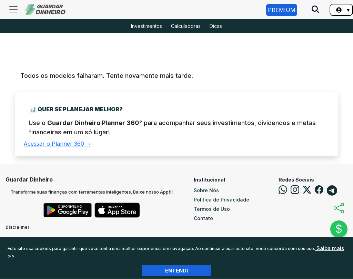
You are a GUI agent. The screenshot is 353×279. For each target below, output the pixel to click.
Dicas (216, 26)
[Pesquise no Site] (315, 10)
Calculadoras (186, 26)
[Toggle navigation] (13, 9)
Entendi (176, 270)
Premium (281, 10)
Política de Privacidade (221, 200)
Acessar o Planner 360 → (57, 143)
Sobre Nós (206, 190)
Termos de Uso (212, 209)
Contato (203, 218)
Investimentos (146, 26)
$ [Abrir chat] (338, 229)
